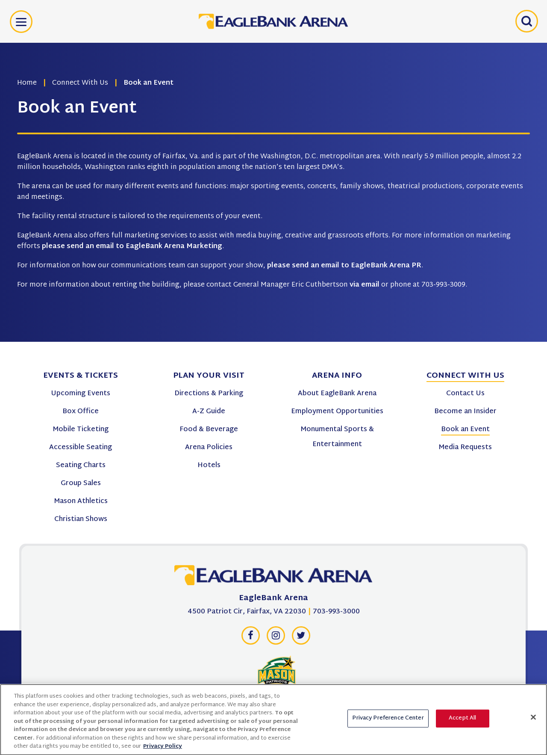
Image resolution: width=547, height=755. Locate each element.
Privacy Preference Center (387, 722)
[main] (273, 171)
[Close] (533, 721)
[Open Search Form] (525, 21)
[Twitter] (301, 638)
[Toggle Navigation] (21, 21)
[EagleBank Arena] (273, 577)
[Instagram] (275, 638)
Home (27, 83)
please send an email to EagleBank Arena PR (344, 266)
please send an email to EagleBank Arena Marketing (132, 246)
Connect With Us (80, 83)
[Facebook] (250, 638)
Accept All (462, 722)
